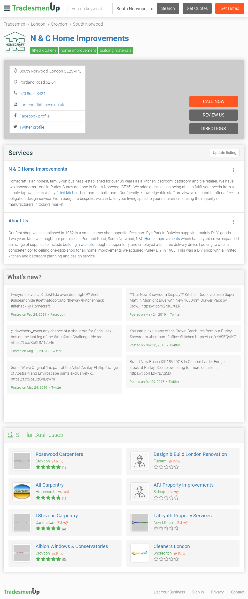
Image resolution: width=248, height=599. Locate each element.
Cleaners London (172, 546)
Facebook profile (34, 116)
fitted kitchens (44, 50)
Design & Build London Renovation (190, 454)
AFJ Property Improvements (184, 485)
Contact (237, 592)
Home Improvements (162, 238)
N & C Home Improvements (79, 38)
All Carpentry (49, 485)
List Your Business (169, 592)
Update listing (224, 152)
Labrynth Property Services (183, 516)
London (38, 24)
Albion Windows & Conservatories (72, 546)
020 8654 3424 (32, 93)
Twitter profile (31, 127)
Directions (213, 128)
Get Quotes (197, 8)
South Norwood (88, 24)
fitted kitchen (67, 192)
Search (168, 8)
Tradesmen (14, 24)
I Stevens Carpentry (57, 516)
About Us (18, 221)
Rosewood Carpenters (59, 454)
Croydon (59, 24)
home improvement (78, 50)
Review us (214, 114)
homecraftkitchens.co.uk (41, 104)
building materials (116, 50)
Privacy (217, 592)
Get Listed (229, 8)
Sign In (198, 592)
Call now (214, 101)
